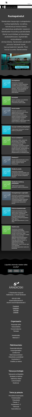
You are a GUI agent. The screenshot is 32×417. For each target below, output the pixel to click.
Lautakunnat (16, 352)
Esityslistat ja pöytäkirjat (16, 357)
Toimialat (16, 331)
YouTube (16, 310)
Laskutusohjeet (16, 380)
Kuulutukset (15, 359)
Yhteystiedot (16, 400)
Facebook (16, 306)
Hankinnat (16, 383)
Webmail (15, 337)
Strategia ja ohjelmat (16, 376)
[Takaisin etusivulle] (2, 7)
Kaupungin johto (16, 324)
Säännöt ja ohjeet (16, 378)
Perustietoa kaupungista (16, 395)
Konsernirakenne (16, 329)
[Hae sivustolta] (3, 3)
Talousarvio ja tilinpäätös (16, 374)
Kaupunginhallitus (16, 350)
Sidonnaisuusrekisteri (15, 355)
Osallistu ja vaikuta (16, 361)
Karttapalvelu (15, 404)
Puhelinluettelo (16, 398)
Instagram (16, 308)
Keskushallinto (16, 327)
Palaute (15, 402)
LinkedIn (15, 312)
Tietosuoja (16, 406)
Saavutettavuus (16, 409)
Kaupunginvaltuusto (16, 348)
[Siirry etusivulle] (16, 4)
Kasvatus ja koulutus (11, 7)
